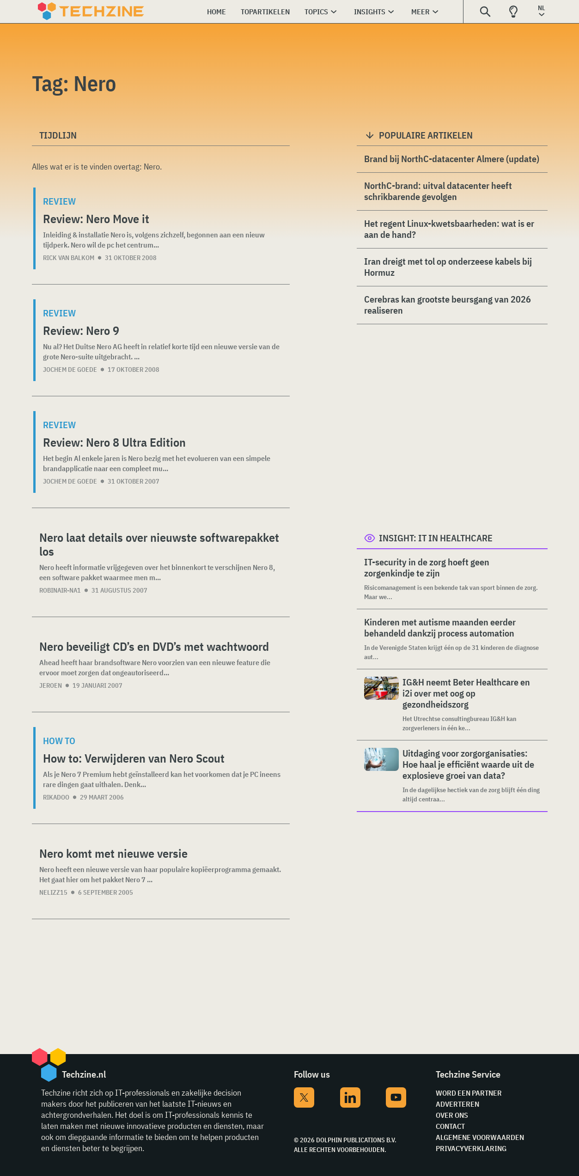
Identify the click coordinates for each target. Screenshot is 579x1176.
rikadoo (56, 797)
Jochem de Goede (70, 369)
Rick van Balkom (68, 258)
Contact (450, 1126)
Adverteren (457, 1104)
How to (59, 740)
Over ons (452, 1115)
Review (59, 201)
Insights (369, 11)
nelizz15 (53, 892)
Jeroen (50, 685)
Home (216, 11)
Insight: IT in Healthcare (436, 538)
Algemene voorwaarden (480, 1137)
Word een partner (469, 1092)
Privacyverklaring (471, 1148)
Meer (420, 11)
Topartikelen (265, 11)
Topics (316, 11)
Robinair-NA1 (60, 590)
